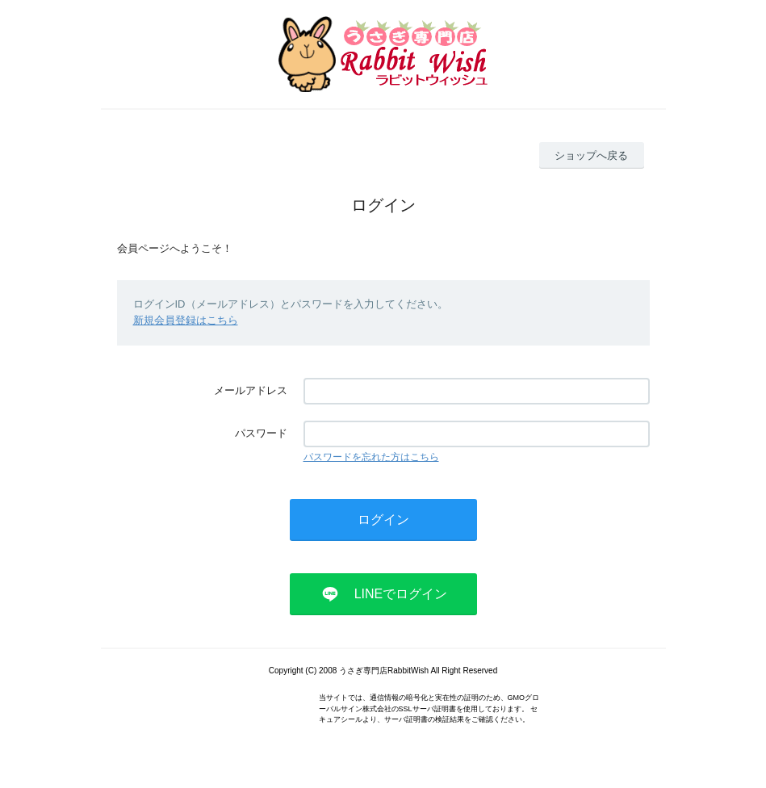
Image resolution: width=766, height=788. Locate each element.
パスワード (261, 433)
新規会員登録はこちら (185, 320)
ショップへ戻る (591, 155)
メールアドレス (250, 390)
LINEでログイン (401, 594)
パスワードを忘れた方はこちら (371, 457)
